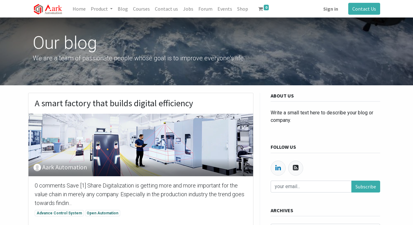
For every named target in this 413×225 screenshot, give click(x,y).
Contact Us (364, 9)
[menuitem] (79, 8)
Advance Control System (59, 213)
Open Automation (102, 213)
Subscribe (365, 186)
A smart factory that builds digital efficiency (114, 103)
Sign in (330, 9)
